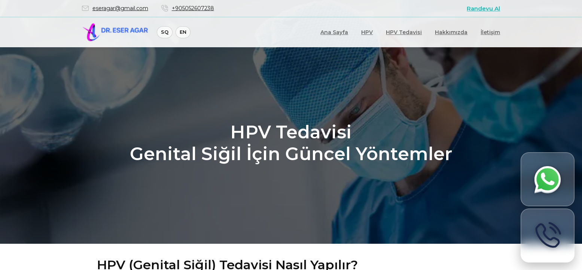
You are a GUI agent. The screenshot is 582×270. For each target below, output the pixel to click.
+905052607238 (193, 8)
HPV (367, 32)
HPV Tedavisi (404, 32)
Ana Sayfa (334, 32)
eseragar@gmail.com (120, 8)
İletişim (490, 32)
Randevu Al (483, 8)
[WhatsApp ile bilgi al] (548, 179)
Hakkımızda (451, 32)
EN (183, 32)
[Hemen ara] (548, 235)
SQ (164, 32)
